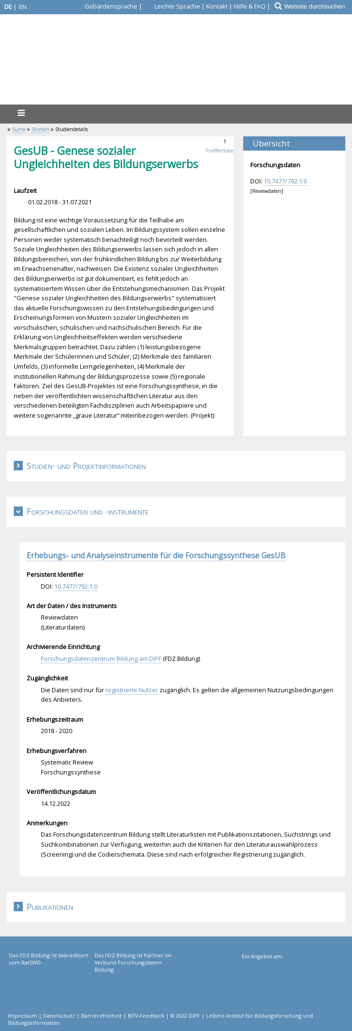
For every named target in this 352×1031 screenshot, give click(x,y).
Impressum (22, 1015)
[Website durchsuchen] (317, 6)
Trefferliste (219, 150)
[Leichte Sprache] (171, 6)
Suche (19, 129)
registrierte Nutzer (131, 690)
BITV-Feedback (146, 1015)
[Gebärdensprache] (105, 6)
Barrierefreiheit (101, 1015)
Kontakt (217, 6)
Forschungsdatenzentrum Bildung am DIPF (101, 658)
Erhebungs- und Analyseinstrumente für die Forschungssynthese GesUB (156, 555)
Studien (40, 129)
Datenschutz (59, 1015)
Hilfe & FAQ (250, 6)
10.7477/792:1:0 (285, 181)
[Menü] (21, 113)
